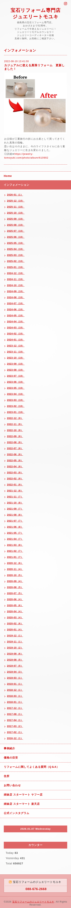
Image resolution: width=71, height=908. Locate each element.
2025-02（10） (15, 261)
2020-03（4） (15, 617)
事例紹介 (9, 748)
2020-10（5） (15, 575)
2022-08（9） (15, 442)
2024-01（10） (15, 339)
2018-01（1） (15, 702)
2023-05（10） (15, 388)
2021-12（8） (15, 490)
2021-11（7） (15, 496)
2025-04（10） (15, 249)
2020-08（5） (15, 587)
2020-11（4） (15, 569)
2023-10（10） (15, 358)
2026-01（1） (15, 194)
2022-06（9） (15, 454)
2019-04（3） (15, 672)
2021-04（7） (15, 539)
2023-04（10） (15, 394)
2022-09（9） (15, 436)
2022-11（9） (15, 424)
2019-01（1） (15, 684)
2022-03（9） (15, 472)
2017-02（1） (15, 732)
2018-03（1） (15, 696)
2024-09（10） (15, 291)
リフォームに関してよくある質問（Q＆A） (31, 766)
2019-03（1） (15, 678)
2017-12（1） (15, 708)
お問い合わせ (12, 785)
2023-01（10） (15, 412)
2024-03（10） (15, 327)
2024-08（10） (15, 297)
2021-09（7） (15, 509)
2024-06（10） (15, 309)
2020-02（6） (15, 623)
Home (8, 175)
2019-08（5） (15, 659)
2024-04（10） (15, 321)
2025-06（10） (15, 237)
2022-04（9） (15, 466)
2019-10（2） (15, 647)
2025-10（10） (15, 213)
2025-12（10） (15, 200)
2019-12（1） (15, 635)
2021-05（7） (15, 533)
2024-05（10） (15, 315)
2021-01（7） (15, 557)
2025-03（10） (15, 255)
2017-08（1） (15, 714)
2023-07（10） (15, 376)
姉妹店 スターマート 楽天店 (22, 803)
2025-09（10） (15, 219)
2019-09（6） (15, 653)
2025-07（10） (15, 231)
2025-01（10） (15, 267)
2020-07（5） (15, 593)
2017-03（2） (15, 726)
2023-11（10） (15, 351)
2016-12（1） (15, 738)
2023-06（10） (15, 382)
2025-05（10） (15, 243)
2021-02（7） (15, 551)
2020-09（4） (15, 581)
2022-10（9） (15, 430)
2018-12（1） (15, 690)
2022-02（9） (15, 478)
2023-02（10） (15, 406)
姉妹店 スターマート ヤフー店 (23, 794)
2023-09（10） (15, 364)
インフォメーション (16, 184)
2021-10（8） (15, 502)
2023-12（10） (15, 345)
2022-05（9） (15, 460)
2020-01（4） (15, 629)
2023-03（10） (15, 400)
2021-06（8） (15, 527)
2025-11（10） (15, 207)
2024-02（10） (15, 333)
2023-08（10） (15, 370)
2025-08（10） (15, 225)
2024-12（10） (15, 273)
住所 (6, 776)
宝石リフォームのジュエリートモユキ (33, 901)
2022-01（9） (15, 484)
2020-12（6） (15, 563)
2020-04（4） (15, 611)
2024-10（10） (15, 285)
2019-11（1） (15, 641)
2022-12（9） (15, 418)
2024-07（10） (15, 303)
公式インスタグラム (16, 813)
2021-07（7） (15, 521)
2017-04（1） (15, 720)
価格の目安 (11, 757)
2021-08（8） (15, 515)
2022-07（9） (15, 448)
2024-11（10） (15, 279)
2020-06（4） (15, 599)
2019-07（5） (15, 666)
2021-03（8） (15, 545)
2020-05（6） (15, 605)
